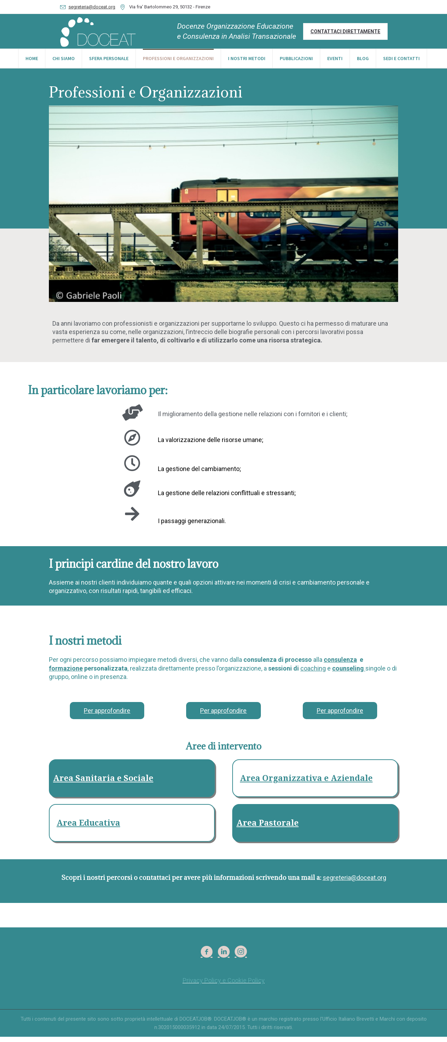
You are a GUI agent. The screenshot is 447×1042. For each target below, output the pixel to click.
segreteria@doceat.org (91, 6)
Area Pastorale (267, 828)
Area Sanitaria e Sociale (103, 783)
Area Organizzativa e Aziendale (306, 783)
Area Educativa (88, 828)
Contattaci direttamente (345, 31)
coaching (313, 673)
